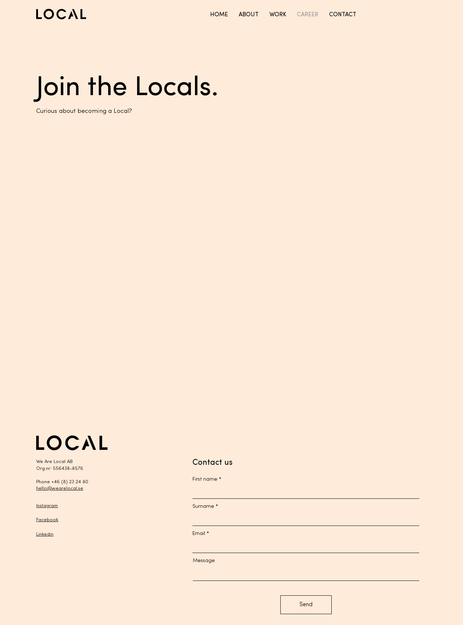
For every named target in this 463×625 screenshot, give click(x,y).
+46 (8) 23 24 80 (69, 482)
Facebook (47, 520)
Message (204, 561)
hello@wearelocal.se (59, 488)
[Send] (306, 604)
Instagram (47, 505)
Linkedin (45, 534)
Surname (203, 506)
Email (198, 533)
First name (204, 479)
